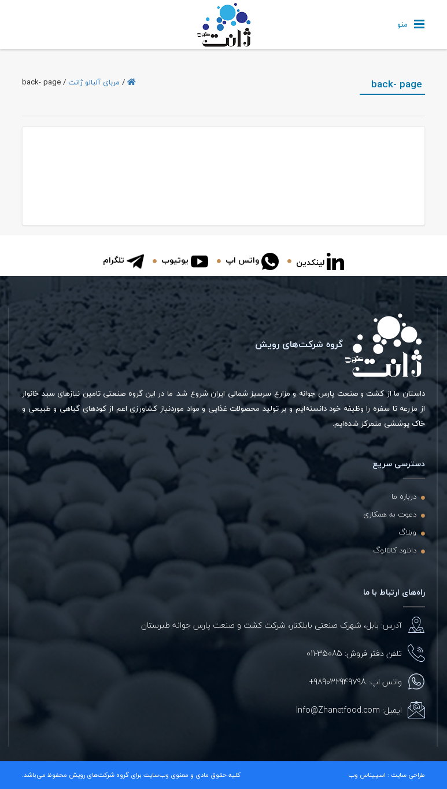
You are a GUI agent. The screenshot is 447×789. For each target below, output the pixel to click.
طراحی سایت (408, 774)
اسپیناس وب (367, 774)
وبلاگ (407, 532)
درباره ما (403, 496)
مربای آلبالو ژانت (94, 82)
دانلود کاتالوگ (394, 550)
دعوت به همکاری (389, 514)
